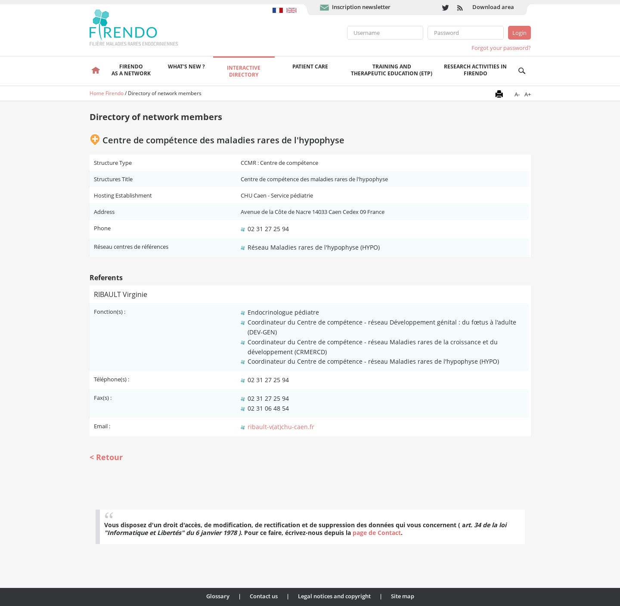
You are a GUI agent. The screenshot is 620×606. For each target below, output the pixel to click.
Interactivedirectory (243, 71)
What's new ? (186, 66)
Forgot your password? (501, 48)
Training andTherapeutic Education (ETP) (391, 70)
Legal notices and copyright (334, 596)
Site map (402, 596)
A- (517, 94)
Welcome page (96, 71)
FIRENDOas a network (131, 70)
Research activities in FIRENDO (475, 70)
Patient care (310, 66)
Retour (109, 457)
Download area (493, 7)
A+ (527, 94)
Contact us (264, 596)
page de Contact (377, 533)
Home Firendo (107, 93)
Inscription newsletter (361, 7)
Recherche (522, 71)
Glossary (217, 596)
